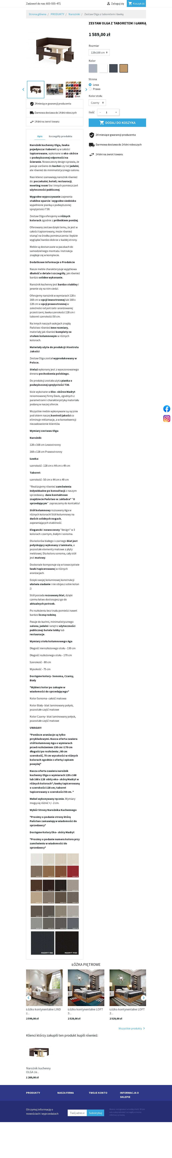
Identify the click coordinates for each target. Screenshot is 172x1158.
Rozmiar (94, 45)
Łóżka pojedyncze (36, 1131)
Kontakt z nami (66, 1119)
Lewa (96, 84)
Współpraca (64, 1115)
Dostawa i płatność (68, 1098)
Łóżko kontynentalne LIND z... (43, 1011)
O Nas (60, 1127)
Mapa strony (64, 1123)
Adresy (93, 1115)
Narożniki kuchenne (38, 1119)
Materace (31, 1127)
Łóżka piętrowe (35, 1115)
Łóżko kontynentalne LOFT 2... (127, 1011)
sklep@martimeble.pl (133, 1131)
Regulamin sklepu (68, 1102)
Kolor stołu (95, 96)
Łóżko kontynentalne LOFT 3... (85, 1011)
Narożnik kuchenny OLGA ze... (38, 1070)
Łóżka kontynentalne (38, 1123)
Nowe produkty (35, 1102)
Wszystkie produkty (132, 1028)
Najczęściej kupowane (39, 1098)
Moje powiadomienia (101, 1119)
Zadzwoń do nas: (43, 3)
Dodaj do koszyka (117, 122)
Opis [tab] (39, 136)
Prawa (96, 89)
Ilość (91, 112)
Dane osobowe (97, 1098)
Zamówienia (96, 1102)
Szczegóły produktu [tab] (60, 136)
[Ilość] (108, 112)
